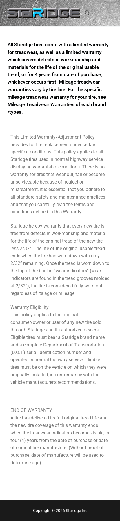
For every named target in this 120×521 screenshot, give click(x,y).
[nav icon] (103, 13)
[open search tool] (87, 13)
